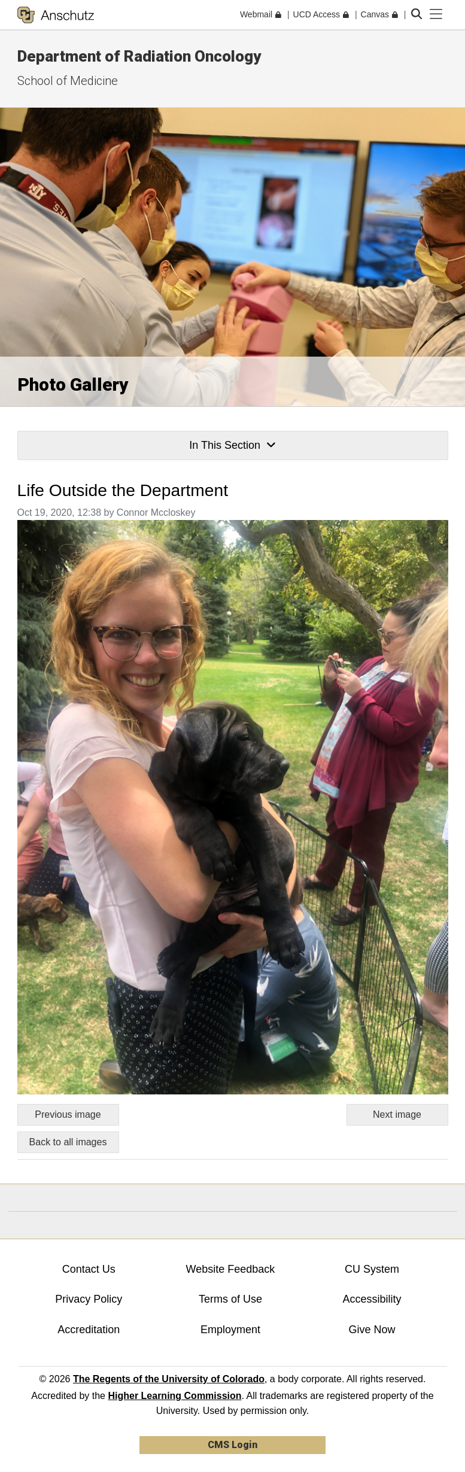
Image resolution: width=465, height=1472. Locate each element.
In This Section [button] (232, 445)
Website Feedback (230, 1269)
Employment (230, 1330)
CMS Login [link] (232, 1444)
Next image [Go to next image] (397, 1114)
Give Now (372, 1330)
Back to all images (68, 1142)
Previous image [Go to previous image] (68, 1114)
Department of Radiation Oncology (139, 56)
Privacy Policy (88, 1299)
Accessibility (372, 1299)
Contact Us (89, 1269)
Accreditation (88, 1330)
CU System (372, 1269)
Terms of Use (230, 1299)
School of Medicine (67, 81)
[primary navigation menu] (436, 14)
